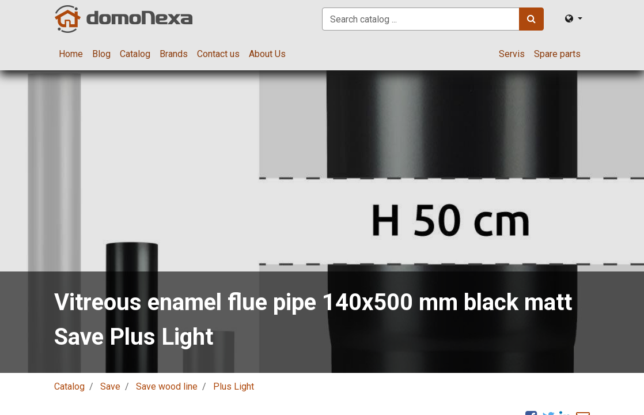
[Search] (531, 19)
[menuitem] (71, 54)
